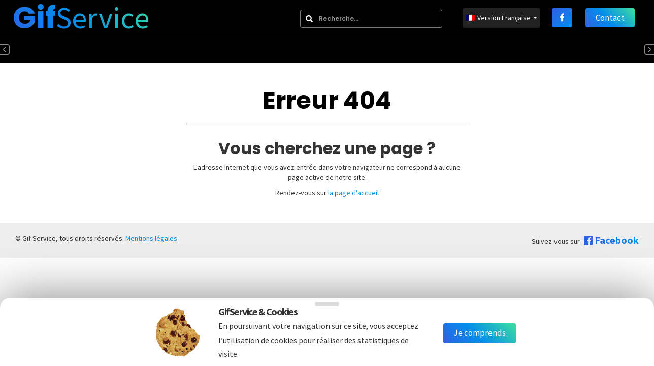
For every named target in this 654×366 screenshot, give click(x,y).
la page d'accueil (353, 192)
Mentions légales (151, 238)
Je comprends (479, 333)
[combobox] (371, 19)
